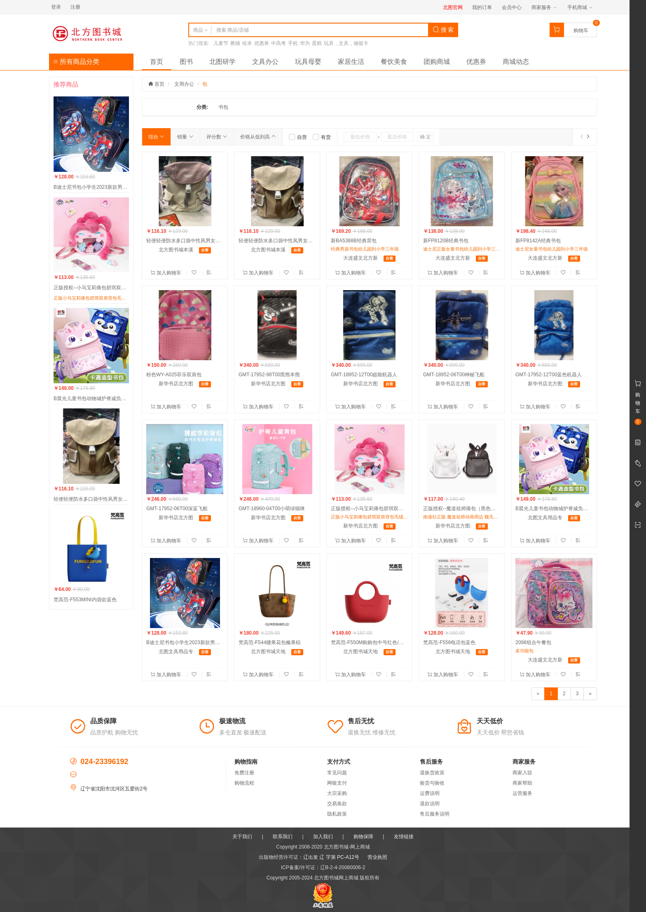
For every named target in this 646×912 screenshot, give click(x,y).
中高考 (278, 43)
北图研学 (222, 61)
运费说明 (430, 793)
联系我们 (283, 836)
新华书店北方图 (176, 384)
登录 (56, 7)
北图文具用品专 (545, 517)
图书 (186, 61)
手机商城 (579, 7)
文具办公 (265, 61)
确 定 (425, 137)
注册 (75, 7)
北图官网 (453, 7)
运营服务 (522, 793)
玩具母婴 (308, 61)
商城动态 (516, 61)
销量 (185, 137)
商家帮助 (522, 783)
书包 (223, 107)
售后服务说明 (434, 814)
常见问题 (337, 773)
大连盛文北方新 (360, 258)
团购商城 (437, 61)
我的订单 (482, 7)
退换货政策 (432, 773)
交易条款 (337, 803)
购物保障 (363, 836)
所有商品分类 (76, 61)
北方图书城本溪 (176, 250)
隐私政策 (337, 814)
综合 (156, 137)
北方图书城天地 (268, 651)
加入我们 (323, 836)
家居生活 (351, 61)
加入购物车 (166, 273)
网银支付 (337, 783)
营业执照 (377, 857)
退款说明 (430, 803)
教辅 (235, 43)
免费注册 (244, 773)
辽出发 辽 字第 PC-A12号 (331, 857)
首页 (156, 61)
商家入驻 (522, 773)
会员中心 (512, 7)
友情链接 (404, 836)
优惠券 (261, 43)
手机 (293, 43)
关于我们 (242, 836)
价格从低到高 (258, 137)
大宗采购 (337, 793)
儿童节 (220, 43)
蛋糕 (317, 43)
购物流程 (244, 783)
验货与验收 (432, 783)
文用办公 (184, 84)
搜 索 (443, 29)
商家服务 (544, 7)
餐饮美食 (394, 61)
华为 (305, 43)
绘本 (247, 43)
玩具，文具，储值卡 (346, 43)
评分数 (216, 137)
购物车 (580, 30)
